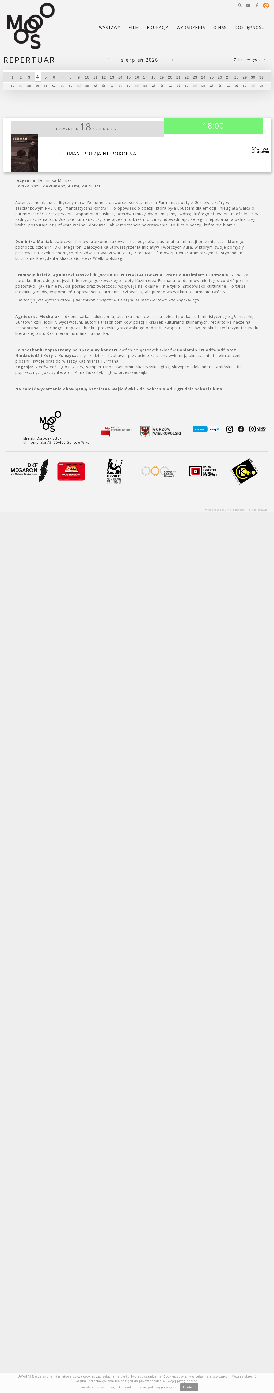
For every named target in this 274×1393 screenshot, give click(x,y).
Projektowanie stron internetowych (247, 509)
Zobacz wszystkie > (249, 59)
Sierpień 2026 (139, 60)
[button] (239, 5)
